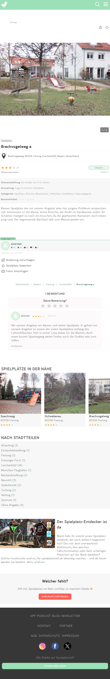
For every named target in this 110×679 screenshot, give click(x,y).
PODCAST (44, 616)
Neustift (6, 480)
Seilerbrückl (8, 485)
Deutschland (22, 284)
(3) (14, 480)
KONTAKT (44, 626)
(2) (25, 475)
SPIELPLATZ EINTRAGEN (55, 596)
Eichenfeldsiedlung (13, 450)
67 (26, 247)
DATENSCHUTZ (49, 636)
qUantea (16, 244)
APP (33, 616)
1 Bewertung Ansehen (9, 172)
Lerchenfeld (65, 284)
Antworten (16, 345)
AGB (34, 636)
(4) (22, 505)
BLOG (56, 616)
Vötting (5, 495)
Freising (50, 284)
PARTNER (66, 626)
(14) (19, 465)
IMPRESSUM (70, 636)
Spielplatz (6, 140)
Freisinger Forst (11, 460)
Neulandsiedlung (12, 475)
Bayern (37, 284)
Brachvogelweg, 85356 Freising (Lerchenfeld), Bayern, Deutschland (43, 156)
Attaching (7, 445)
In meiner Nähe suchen (55, 666)
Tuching (6, 490)
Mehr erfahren (36, 562)
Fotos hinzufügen (17, 271)
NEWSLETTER (70, 616)
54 (13, 247)
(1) (16, 445)
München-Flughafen (14, 470)
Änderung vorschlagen (20, 260)
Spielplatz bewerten (18, 265)
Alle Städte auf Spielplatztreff (55, 657)
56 (19, 247)
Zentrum (6, 500)
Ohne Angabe (10, 505)
